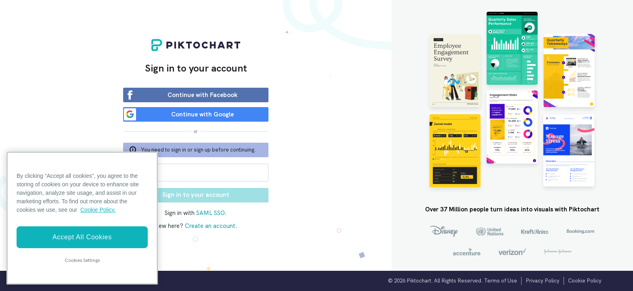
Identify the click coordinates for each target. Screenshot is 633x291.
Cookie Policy (585, 280)
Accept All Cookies (82, 237)
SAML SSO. (211, 213)
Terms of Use (500, 280)
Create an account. (211, 226)
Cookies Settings (82, 260)
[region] (82, 218)
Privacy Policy (543, 280)
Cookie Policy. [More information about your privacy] (98, 210)
